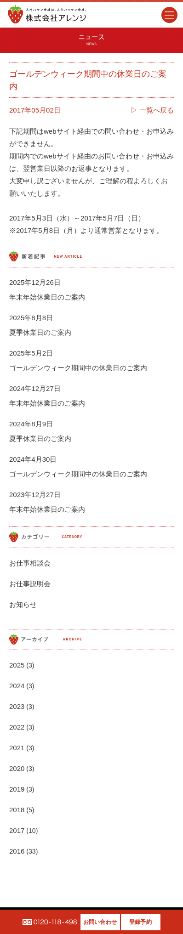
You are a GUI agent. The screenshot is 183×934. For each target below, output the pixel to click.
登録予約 (140, 922)
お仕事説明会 (30, 584)
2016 (16, 851)
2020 (16, 768)
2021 (16, 748)
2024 (16, 686)
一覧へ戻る (156, 110)
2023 (16, 706)
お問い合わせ (100, 922)
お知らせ (23, 604)
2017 (16, 830)
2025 (16, 665)
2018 (16, 810)
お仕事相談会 (30, 563)
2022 (16, 727)
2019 (16, 789)
